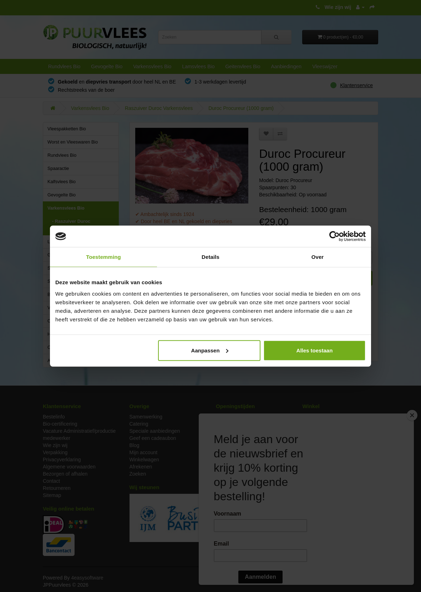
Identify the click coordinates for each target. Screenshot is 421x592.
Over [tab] (317, 257)
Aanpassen (209, 350)
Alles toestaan (314, 350)
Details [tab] (210, 257)
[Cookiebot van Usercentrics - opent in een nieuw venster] (334, 236)
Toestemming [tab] (103, 257)
